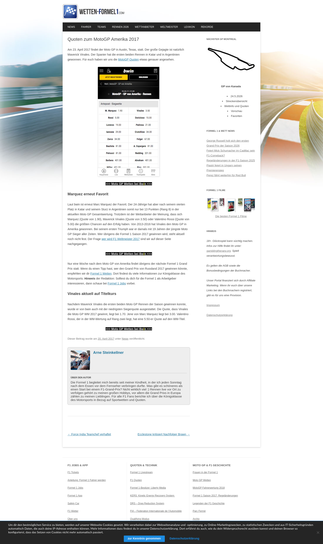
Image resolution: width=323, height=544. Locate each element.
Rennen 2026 (120, 27)
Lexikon (189, 27)
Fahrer (86, 27)
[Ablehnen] (318, 532)
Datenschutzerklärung (220, 315)
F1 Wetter (73, 511)
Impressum (213, 305)
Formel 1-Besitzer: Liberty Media (148, 487)
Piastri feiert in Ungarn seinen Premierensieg (224, 168)
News (71, 27)
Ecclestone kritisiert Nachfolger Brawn (164, 434)
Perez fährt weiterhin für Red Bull (226, 175)
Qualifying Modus (139, 518)
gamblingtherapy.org (219, 250)
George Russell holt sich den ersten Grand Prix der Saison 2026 (228, 143)
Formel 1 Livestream (141, 472)
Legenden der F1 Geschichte (209, 503)
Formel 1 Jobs (117, 283)
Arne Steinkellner (108, 353)
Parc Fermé (199, 511)
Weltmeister (169, 27)
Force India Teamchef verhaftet (89, 434)
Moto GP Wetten (202, 480)
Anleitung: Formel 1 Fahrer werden (87, 480)
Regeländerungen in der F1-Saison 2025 (231, 160)
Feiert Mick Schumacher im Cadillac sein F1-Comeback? (231, 153)
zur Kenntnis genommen (143, 538)
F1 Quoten (136, 480)
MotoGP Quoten (128, 59)
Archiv (196, 518)
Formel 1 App (75, 495)
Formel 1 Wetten (101, 273)
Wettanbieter (144, 27)
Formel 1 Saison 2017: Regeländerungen (215, 495)
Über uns (73, 518)
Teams (101, 27)
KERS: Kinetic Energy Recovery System (152, 495)
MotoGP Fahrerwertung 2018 (209, 487)
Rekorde (207, 27)
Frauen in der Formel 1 (205, 472)
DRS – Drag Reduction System (147, 503)
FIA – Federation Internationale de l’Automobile (156, 511)
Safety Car (73, 503)
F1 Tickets (73, 472)
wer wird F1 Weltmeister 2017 (121, 239)
